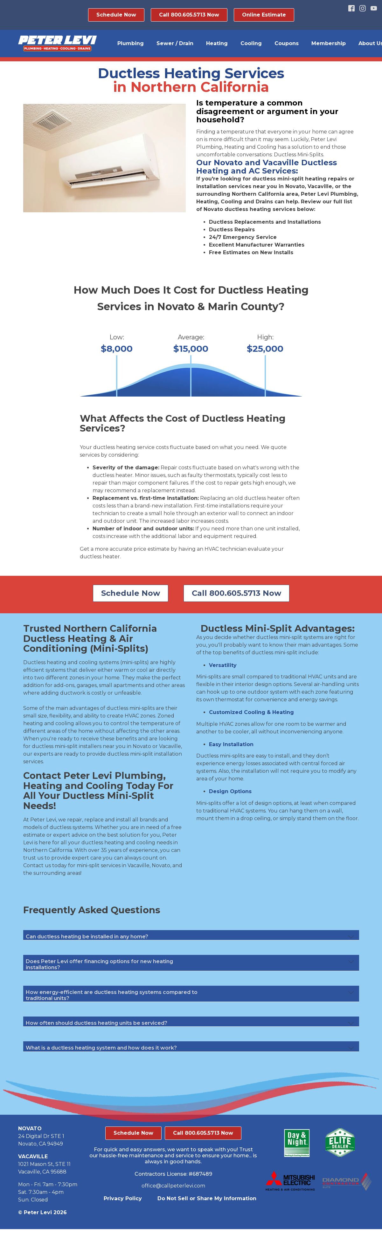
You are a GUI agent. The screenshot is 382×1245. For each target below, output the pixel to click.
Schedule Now (116, 15)
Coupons (286, 43)
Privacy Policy (123, 1198)
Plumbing (130, 43)
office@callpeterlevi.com (173, 1186)
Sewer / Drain (174, 43)
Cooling (251, 43)
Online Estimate (264, 15)
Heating (217, 43)
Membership (328, 43)
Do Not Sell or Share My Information (206, 1198)
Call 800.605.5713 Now (189, 15)
